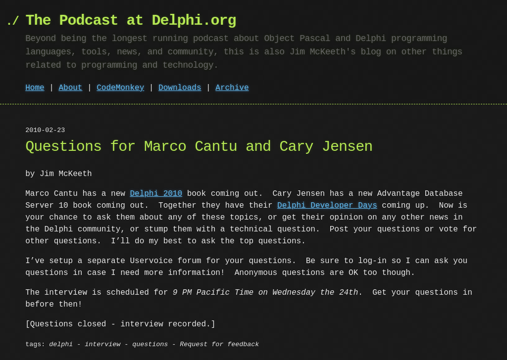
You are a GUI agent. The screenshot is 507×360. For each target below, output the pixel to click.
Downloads (179, 88)
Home (34, 88)
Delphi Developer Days (327, 205)
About (70, 88)
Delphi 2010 (156, 193)
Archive (232, 88)
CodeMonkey (120, 88)
